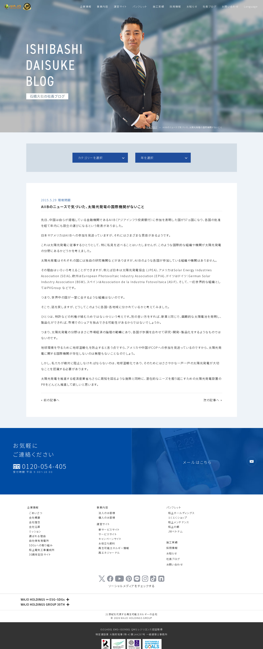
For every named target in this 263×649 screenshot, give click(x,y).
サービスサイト (108, 534)
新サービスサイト (109, 529)
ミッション (35, 531)
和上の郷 (173, 527)
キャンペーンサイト (110, 539)
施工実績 (158, 6)
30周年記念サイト (40, 554)
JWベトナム (175, 531)
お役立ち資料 (107, 543)
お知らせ (192, 6)
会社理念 (34, 522)
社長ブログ (209, 6)
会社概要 (34, 517)
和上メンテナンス (178, 522)
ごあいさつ (35, 513)
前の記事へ (52, 400)
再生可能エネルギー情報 (114, 548)
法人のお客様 (107, 513)
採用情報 (175, 6)
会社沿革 (34, 527)
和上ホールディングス (181, 513)
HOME (137, 127)
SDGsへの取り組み (41, 545)
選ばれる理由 (37, 536)
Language (250, 6)
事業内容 (102, 6)
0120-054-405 (40, 468)
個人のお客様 (107, 517)
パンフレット (140, 6)
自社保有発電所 (39, 540)
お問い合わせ (230, 6)
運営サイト (120, 6)
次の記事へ (211, 400)
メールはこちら (197, 462)
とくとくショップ (177, 517)
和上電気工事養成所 (42, 550)
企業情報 (85, 6)
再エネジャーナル (109, 552)
